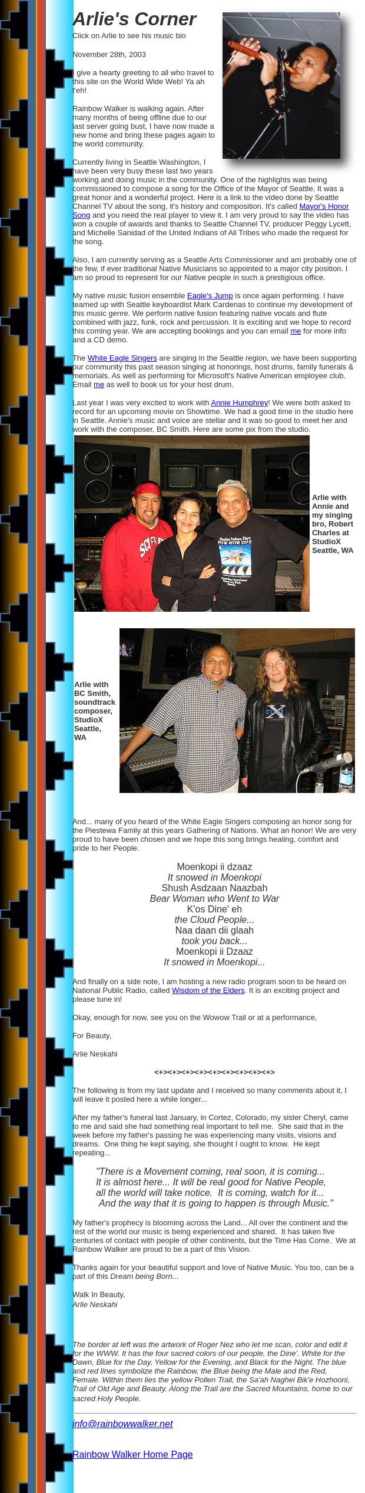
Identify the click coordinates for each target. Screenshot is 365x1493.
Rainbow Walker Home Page (132, 1454)
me (295, 330)
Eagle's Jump (210, 295)
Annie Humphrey (239, 402)
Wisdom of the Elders (208, 990)
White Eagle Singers (122, 358)
